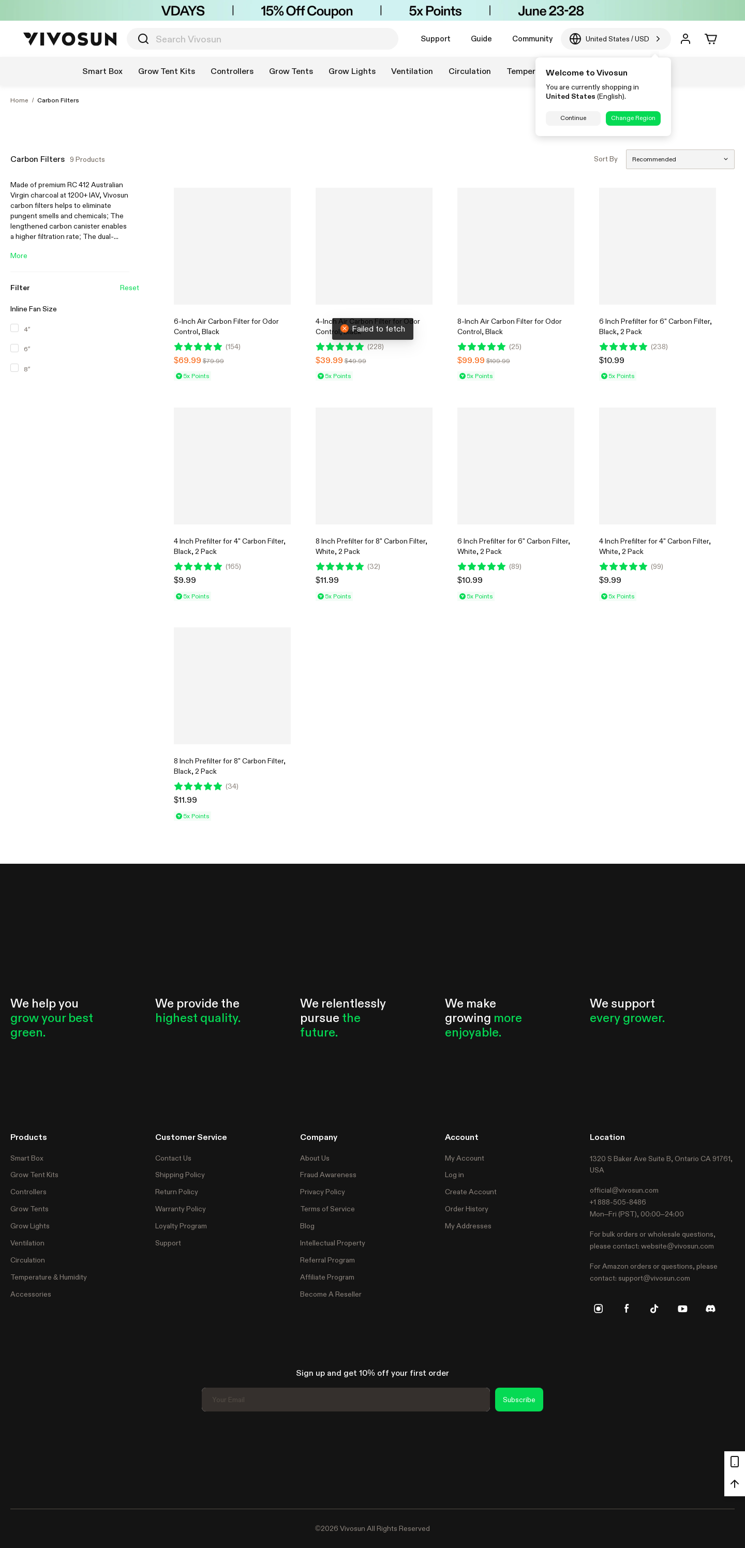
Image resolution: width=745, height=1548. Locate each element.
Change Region (633, 118)
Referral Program (327, 1260)
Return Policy (176, 1192)
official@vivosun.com (624, 1190)
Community (532, 38)
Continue (573, 118)
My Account (464, 1158)
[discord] (710, 1308)
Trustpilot (25, 1458)
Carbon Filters (58, 100)
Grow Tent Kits (34, 1174)
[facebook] (626, 1308)
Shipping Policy (180, 1174)
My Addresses (468, 1226)
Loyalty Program (181, 1226)
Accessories (30, 1294)
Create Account (471, 1192)
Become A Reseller (331, 1294)
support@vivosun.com (654, 1278)
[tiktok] (654, 1308)
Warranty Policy (180, 1209)
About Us (315, 1158)
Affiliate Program (327, 1277)
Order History (466, 1209)
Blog (307, 1226)
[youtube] (682, 1308)
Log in (454, 1174)
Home (19, 100)
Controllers (28, 1192)
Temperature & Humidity (48, 1277)
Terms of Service (327, 1209)
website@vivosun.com (677, 1246)
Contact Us (173, 1158)
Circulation (27, 1260)
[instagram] (598, 1308)
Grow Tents (29, 1209)
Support (436, 38)
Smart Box (26, 1158)
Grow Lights (30, 1226)
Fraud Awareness (328, 1174)
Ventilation (27, 1243)
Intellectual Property (332, 1243)
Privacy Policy (322, 1192)
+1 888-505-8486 (618, 1202)
